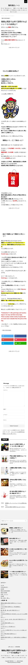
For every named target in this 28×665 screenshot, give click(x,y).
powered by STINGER (16, 662)
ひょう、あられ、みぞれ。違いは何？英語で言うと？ (13, 619)
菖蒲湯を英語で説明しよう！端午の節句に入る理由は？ (14, 637)
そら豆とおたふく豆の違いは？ (8, 626)
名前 (4, 409)
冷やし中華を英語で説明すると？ (8, 633)
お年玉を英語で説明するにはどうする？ (15, 507)
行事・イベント (4, 594)
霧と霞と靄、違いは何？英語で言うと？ (10, 610)
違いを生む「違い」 (5, 598)
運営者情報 (17, 646)
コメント (5, 390)
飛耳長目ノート (14, 5)
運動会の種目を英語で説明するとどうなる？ (11, 603)
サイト (4, 420)
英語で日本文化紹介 (6, 330)
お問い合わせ (11, 646)
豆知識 (2, 596)
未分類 (2, 589)
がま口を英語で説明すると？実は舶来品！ (11, 606)
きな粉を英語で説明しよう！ (7, 623)
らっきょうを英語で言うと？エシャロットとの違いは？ (14, 630)
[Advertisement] (14, 57)
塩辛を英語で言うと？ (15, 538)
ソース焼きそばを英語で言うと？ (17, 571)
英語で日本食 (4, 592)
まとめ (2, 585)
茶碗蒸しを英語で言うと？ (16, 528)
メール (5, 414)
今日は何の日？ (4, 587)
